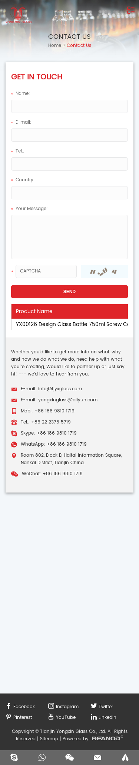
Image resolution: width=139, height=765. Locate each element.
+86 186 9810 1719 (57, 433)
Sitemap (49, 738)
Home (54, 45)
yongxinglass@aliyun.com (67, 400)
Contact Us (69, 36)
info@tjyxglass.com (60, 388)
